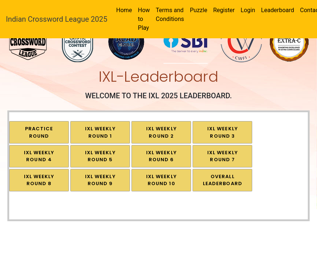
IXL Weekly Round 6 (161, 156)
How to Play (144, 19)
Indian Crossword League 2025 (56, 19)
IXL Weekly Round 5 (100, 156)
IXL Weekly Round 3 (222, 132)
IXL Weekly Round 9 (100, 180)
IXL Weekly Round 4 (39, 156)
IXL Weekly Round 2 (161, 132)
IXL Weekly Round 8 (39, 180)
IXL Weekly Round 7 (222, 156)
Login (248, 10)
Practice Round (39, 132)
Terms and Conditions (170, 14)
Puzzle (198, 10)
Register (224, 10)
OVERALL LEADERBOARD (222, 180)
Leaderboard (277, 10)
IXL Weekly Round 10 (161, 180)
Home (124, 10)
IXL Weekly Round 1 (100, 132)
